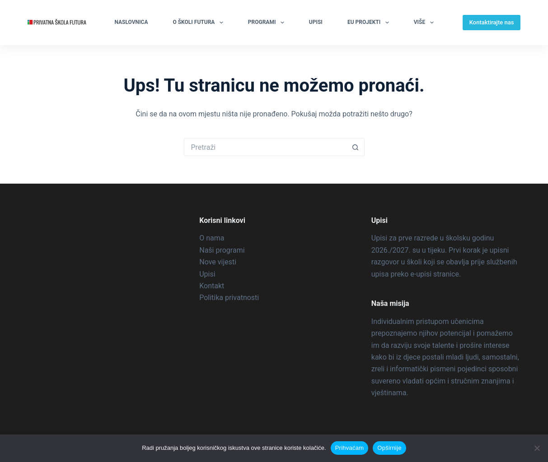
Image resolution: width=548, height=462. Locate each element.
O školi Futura (199, 22)
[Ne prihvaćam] (536, 448)
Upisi (316, 22)
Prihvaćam (349, 447)
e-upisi (420, 274)
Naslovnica (131, 22)
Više (425, 22)
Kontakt (211, 286)
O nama (211, 238)
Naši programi (221, 250)
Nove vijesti (217, 262)
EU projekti (370, 22)
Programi (268, 22)
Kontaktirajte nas (491, 22)
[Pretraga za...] (265, 147)
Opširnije (389, 447)
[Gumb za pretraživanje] (356, 147)
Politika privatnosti (229, 297)
